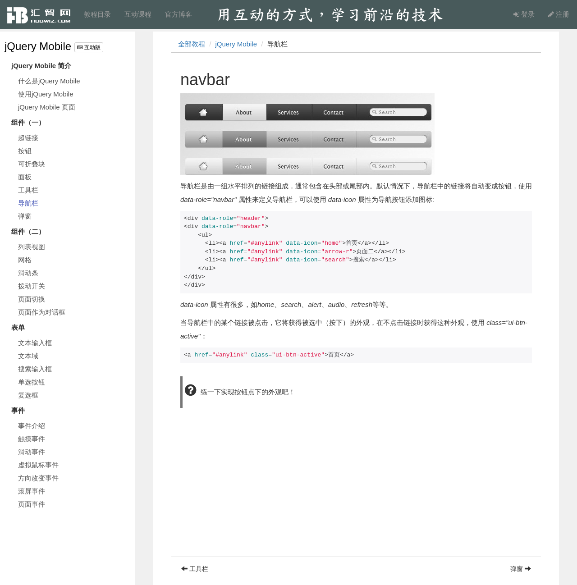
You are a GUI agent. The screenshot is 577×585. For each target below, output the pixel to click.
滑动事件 (31, 452)
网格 (25, 260)
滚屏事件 (31, 491)
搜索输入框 (35, 369)
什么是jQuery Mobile (49, 81)
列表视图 (31, 247)
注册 (558, 14)
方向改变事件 (38, 478)
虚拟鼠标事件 (38, 465)
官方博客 (178, 14)
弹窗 (25, 216)
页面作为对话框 (41, 312)
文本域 (28, 356)
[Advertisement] (356, 493)
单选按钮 (31, 382)
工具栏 (28, 190)
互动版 (89, 47)
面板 (25, 177)
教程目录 (97, 14)
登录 (524, 14)
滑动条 (28, 273)
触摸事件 (31, 439)
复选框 (28, 395)
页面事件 (31, 504)
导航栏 (28, 203)
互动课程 (137, 14)
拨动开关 (31, 286)
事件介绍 (31, 426)
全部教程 (191, 44)
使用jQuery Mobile (45, 94)
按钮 (25, 151)
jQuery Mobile (38, 46)
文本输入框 (35, 343)
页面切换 (31, 299)
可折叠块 (31, 164)
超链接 (28, 138)
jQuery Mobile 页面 (46, 107)
